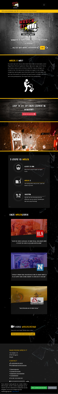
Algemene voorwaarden (17, 373)
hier (42, 47)
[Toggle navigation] (44, 4)
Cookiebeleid (14, 375)
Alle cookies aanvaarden (39, 388)
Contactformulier (15, 371)
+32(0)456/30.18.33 (17, 363)
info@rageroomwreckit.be (18, 365)
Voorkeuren (52, 388)
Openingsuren (14, 369)
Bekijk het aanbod (29, 114)
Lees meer (15, 391)
